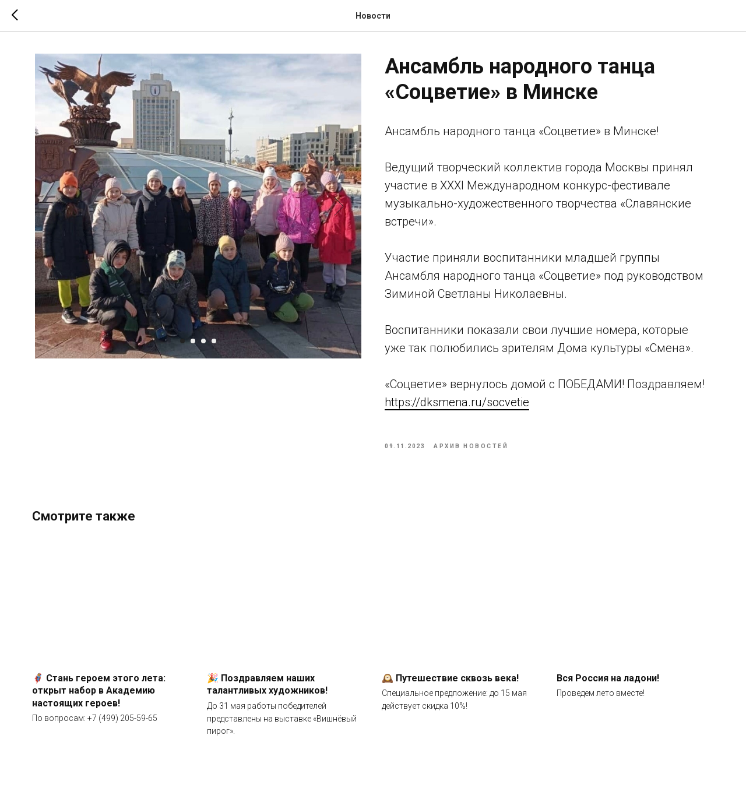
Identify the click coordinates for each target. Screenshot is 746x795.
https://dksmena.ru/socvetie (457, 404)
